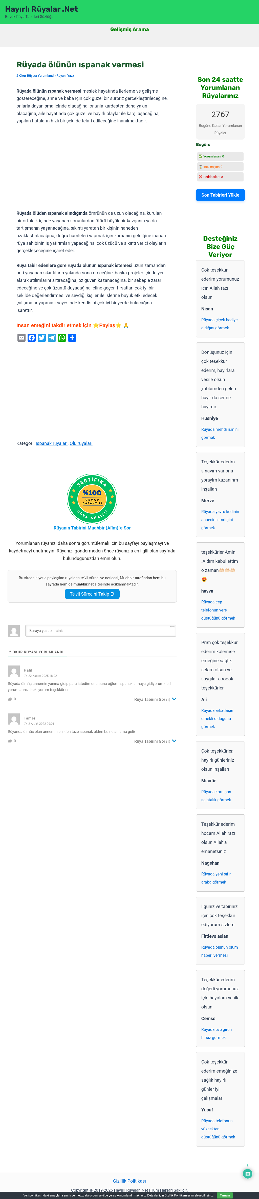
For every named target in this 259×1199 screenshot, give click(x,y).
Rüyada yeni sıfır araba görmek (216, 878)
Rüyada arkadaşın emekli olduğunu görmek (217, 718)
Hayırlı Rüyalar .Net (41, 9)
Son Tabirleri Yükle (221, 195)
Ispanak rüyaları (52, 443)
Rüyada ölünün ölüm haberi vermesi (219, 951)
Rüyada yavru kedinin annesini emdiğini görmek (220, 519)
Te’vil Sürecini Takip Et (92, 594)
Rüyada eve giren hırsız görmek (216, 1033)
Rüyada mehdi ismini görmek (220, 433)
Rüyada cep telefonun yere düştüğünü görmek (218, 610)
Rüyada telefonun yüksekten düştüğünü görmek (218, 1128)
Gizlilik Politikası (129, 1181)
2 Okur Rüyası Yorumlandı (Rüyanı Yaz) (45, 75)
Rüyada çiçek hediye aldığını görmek (219, 323)
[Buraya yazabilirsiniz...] (100, 631)
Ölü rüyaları (81, 443)
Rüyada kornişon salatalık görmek (216, 795)
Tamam (225, 1195)
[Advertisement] (92, 167)
